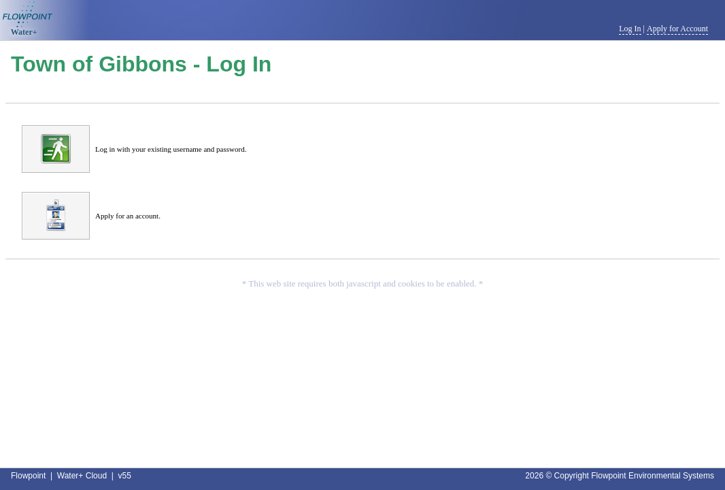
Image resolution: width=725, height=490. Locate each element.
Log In (630, 28)
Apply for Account (677, 28)
